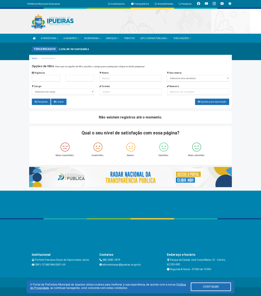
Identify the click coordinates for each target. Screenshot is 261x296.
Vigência (38, 72)
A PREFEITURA (49, 38)
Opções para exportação (212, 101)
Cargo (36, 86)
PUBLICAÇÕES (182, 38)
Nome (104, 72)
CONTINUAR (211, 286)
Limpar (59, 101)
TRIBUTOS (129, 38)
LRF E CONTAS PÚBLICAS (154, 38)
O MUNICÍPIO (71, 38)
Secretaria (174, 72)
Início (35, 58)
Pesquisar (41, 101)
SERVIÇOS (112, 38)
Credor (104, 86)
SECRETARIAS (92, 38)
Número (173, 86)
